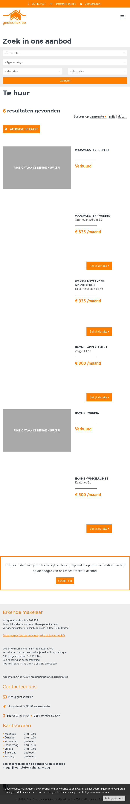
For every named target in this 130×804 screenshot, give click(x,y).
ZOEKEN (65, 80)
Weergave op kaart (21, 129)
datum (122, 116)
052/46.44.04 (21, 715)
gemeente (98, 116)
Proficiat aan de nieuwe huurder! (37, 167)
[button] (65, 53)
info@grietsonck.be (20, 697)
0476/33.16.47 (50, 715)
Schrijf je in (65, 580)
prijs (112, 116)
